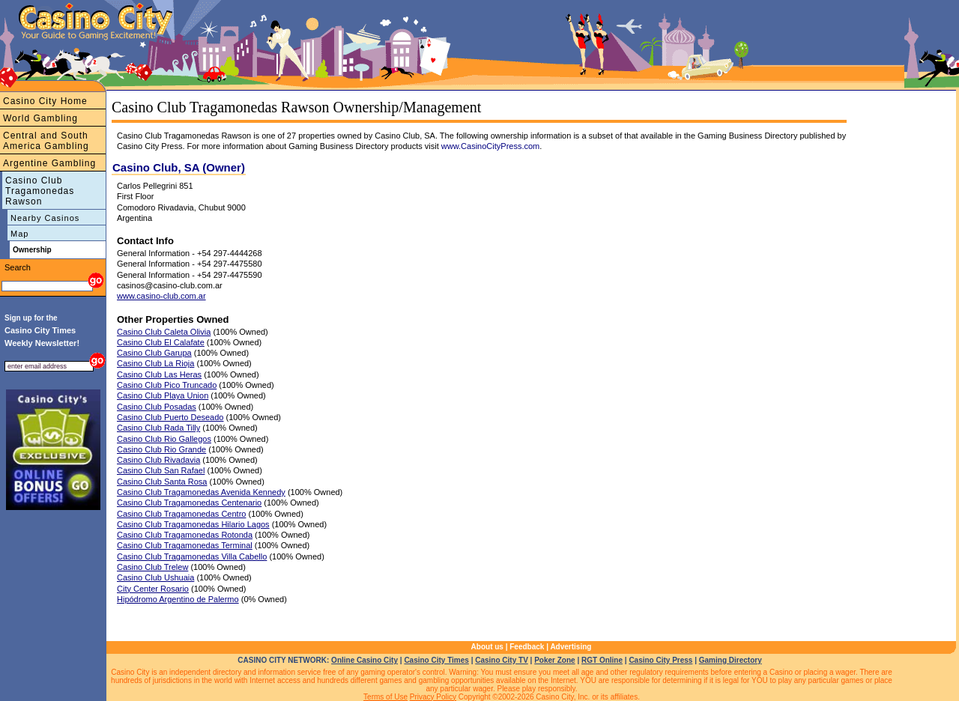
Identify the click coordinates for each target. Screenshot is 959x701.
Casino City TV (501, 660)
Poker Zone (554, 660)
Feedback (526, 647)
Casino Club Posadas (156, 406)
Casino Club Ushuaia (155, 577)
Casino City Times (436, 660)
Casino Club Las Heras (159, 374)
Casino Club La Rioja (155, 363)
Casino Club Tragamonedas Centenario (189, 502)
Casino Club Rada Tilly (158, 427)
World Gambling (40, 118)
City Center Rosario (153, 588)
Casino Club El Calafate (161, 342)
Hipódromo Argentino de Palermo (178, 599)
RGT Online (602, 660)
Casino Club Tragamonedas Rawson (39, 191)
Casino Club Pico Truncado (167, 384)
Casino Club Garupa (154, 352)
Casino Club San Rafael (161, 470)
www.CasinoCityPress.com (490, 146)
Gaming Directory (730, 660)
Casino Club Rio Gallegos (164, 438)
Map (19, 233)
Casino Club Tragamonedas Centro (181, 513)
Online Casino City (364, 660)
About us (487, 647)
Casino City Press (660, 660)
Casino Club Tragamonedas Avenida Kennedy (201, 492)
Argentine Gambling (49, 163)
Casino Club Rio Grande (161, 449)
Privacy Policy (433, 697)
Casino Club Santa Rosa (162, 481)
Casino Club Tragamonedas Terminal (184, 545)
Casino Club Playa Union (162, 395)
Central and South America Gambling (46, 140)
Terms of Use (385, 697)
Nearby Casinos (44, 217)
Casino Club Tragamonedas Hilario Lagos (193, 524)
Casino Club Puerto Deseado (170, 417)
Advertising (570, 647)
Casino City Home (45, 101)
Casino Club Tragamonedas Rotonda (184, 534)
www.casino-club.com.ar (161, 295)
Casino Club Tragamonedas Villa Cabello (192, 556)
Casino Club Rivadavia (158, 459)
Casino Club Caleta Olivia (164, 331)
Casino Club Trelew (152, 566)
